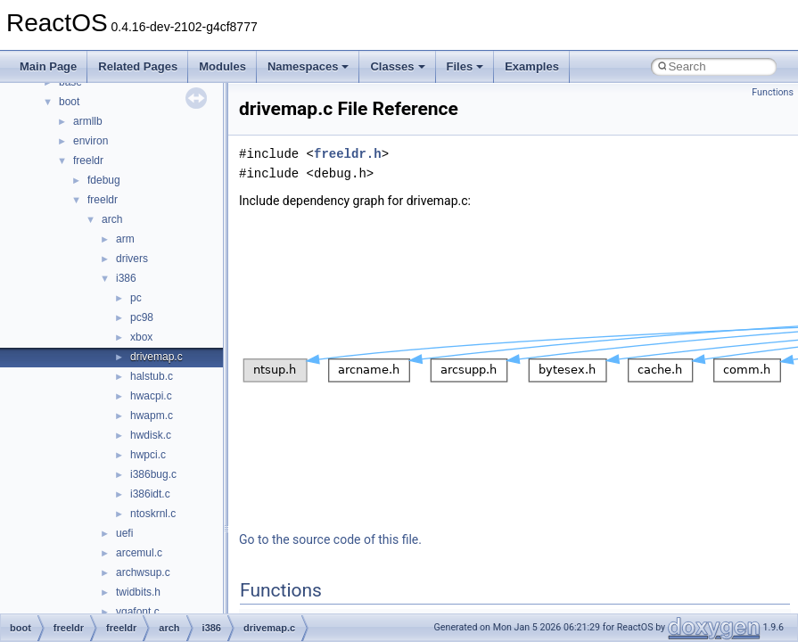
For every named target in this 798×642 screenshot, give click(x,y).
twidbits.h (138, 592)
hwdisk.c (150, 435)
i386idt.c (150, 494)
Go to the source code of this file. (330, 539)
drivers (132, 258)
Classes (397, 66)
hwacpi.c (151, 396)
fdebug (103, 180)
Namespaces (308, 66)
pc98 (141, 317)
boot (69, 101)
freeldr (88, 160)
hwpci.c (148, 455)
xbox (141, 337)
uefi (124, 533)
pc (136, 298)
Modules (222, 66)
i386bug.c (153, 474)
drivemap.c (156, 356)
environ (90, 141)
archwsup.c (143, 572)
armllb (88, 121)
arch (112, 219)
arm (125, 239)
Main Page (48, 66)
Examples (532, 66)
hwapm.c (151, 415)
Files (465, 66)
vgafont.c (138, 611)
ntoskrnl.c (153, 513)
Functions (773, 92)
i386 (126, 278)
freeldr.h (348, 153)
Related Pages (137, 66)
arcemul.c (139, 553)
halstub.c (151, 376)
